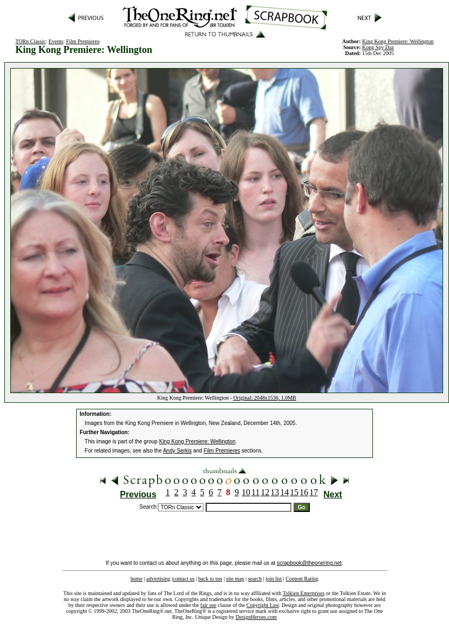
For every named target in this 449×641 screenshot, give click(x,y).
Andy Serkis (177, 451)
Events (56, 41)
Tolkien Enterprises (304, 593)
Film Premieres (82, 41)
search (255, 579)
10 (246, 492)
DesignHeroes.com (256, 617)
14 (284, 492)
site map (235, 579)
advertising (158, 579)
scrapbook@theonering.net (309, 563)
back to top (210, 579)
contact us (183, 579)
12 (265, 492)
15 (294, 492)
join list (274, 579)
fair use (208, 605)
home (136, 579)
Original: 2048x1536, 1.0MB (264, 398)
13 (274, 492)
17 (313, 492)
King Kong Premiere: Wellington (398, 41)
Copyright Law (263, 605)
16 (304, 492)
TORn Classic (30, 41)
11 (255, 492)
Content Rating (301, 579)
